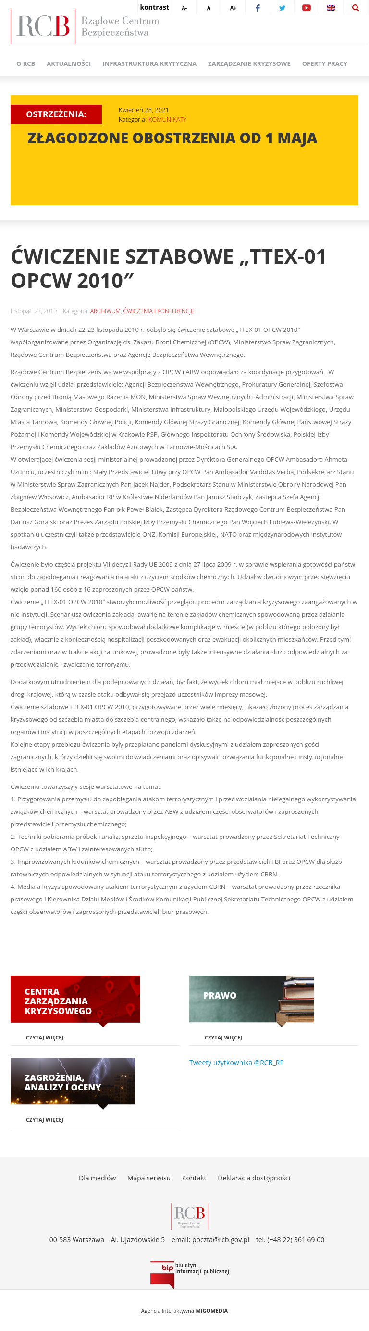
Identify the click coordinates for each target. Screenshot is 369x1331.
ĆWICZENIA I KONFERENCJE (158, 311)
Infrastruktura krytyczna (149, 63)
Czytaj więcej (44, 1037)
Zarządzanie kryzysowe (249, 63)
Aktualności (69, 63)
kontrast (154, 7)
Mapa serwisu (149, 1177)
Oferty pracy (324, 63)
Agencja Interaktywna (167, 1310)
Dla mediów (97, 1177)
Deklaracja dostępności (254, 1177)
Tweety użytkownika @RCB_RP (236, 1062)
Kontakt (194, 1177)
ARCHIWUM (105, 311)
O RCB (25, 63)
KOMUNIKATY (167, 119)
